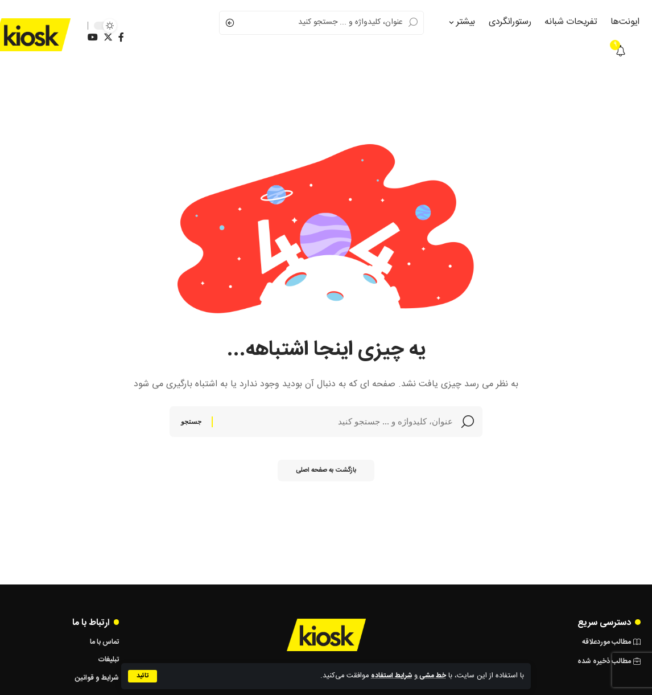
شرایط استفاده (390, 676)
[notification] (620, 52)
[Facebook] (121, 37)
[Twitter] (108, 37)
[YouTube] (93, 37)
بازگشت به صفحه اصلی (326, 474)
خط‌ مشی (431, 676)
